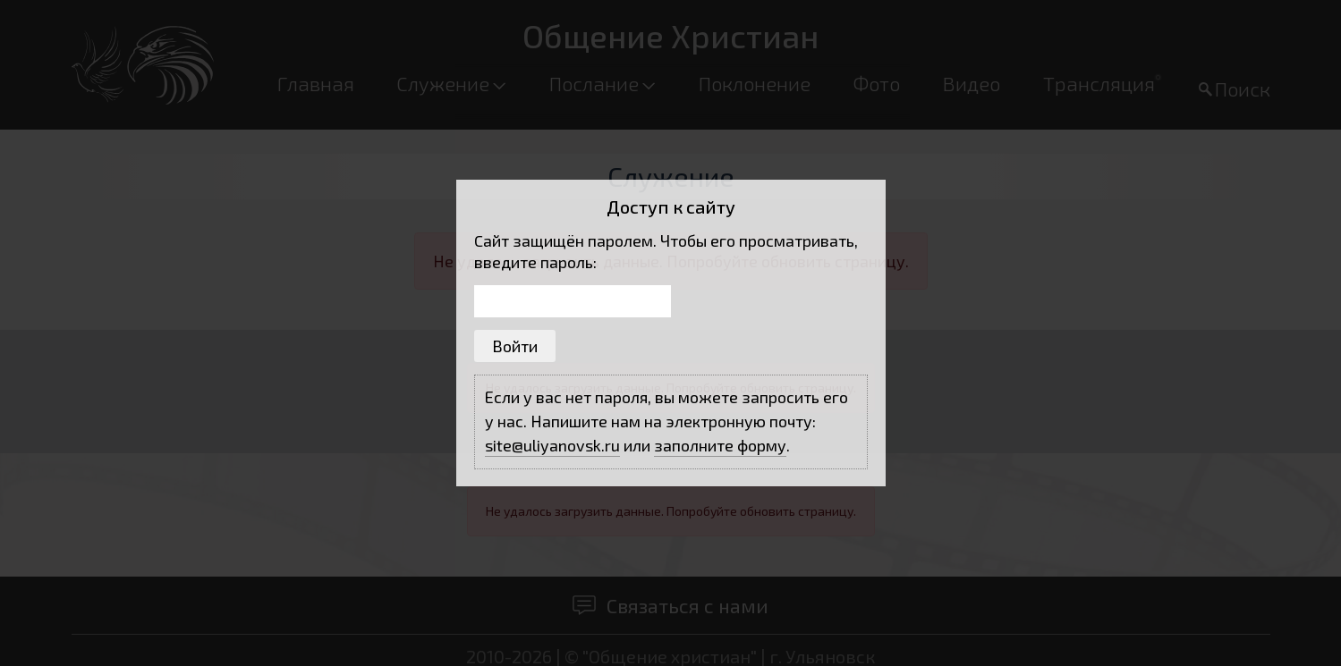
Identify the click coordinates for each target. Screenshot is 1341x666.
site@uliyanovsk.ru (552, 445)
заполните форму (720, 445)
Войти (515, 346)
